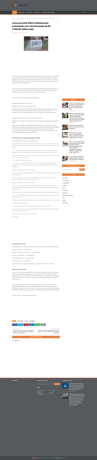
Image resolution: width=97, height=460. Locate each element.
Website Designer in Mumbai (47, 458)
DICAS (26, 321)
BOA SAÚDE (65, 178)
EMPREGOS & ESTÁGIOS (68, 195)
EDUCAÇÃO (65, 193)
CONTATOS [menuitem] (36, 12)
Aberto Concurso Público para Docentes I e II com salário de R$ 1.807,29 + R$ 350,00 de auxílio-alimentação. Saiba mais (76, 106)
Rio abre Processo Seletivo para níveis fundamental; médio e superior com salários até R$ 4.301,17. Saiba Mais (76, 135)
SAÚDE (64, 200)
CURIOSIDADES (66, 183)
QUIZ (64, 198)
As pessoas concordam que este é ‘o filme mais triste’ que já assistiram (76, 127)
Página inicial (15, 18)
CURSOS (65, 185)
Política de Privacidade (40, 393)
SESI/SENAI (65, 203)
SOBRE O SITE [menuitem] (21, 12)
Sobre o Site (52, 390)
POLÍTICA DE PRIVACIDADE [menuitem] (47, 12)
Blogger (64, 458)
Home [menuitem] (14, 12)
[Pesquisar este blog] (70, 169)
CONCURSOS (20, 321)
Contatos (51, 392)
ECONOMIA (21, 18)
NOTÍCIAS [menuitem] (29, 12)
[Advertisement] (36, 61)
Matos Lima (15, 32)
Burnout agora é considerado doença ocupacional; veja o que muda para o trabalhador (76, 158)
